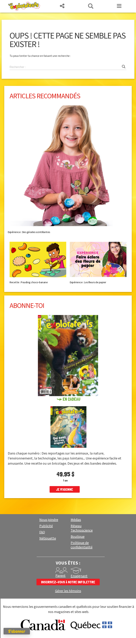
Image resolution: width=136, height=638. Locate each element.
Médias (76, 519)
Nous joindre (48, 519)
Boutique (77, 536)
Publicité (46, 526)
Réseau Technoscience (82, 528)
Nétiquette (47, 538)
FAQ (42, 532)
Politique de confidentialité (81, 545)
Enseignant (79, 576)
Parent (60, 575)
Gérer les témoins (68, 591)
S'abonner (16, 631)
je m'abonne (64, 489)
